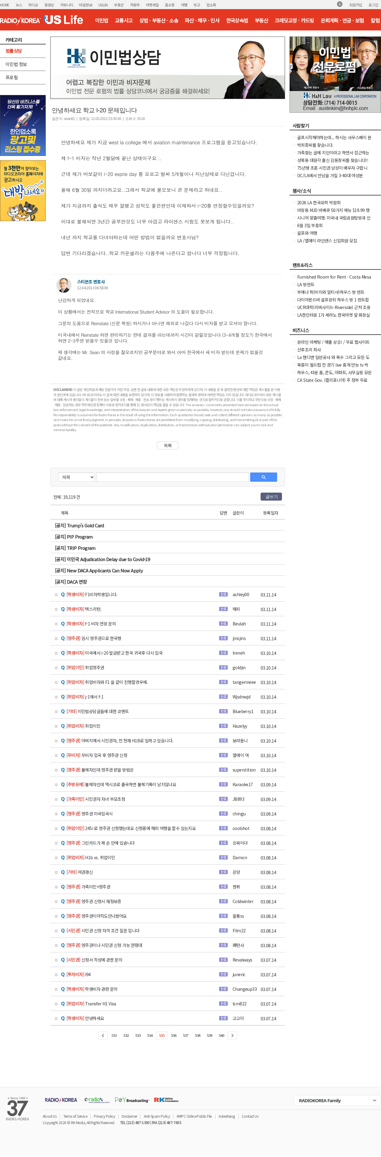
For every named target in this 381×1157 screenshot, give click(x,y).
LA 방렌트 (305, 284)
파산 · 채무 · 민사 (202, 20)
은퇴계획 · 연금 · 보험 (342, 20)
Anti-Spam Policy (157, 1116)
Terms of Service (75, 1116)
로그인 (373, 4)
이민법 (101, 20)
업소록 (211, 4)
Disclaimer (129, 1116)
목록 (168, 445)
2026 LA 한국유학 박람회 (318, 202)
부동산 (118, 4)
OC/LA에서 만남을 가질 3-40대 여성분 (330, 175)
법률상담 (13, 50)
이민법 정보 (16, 64)
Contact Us (250, 1116)
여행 (184, 4)
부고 (197, 4)
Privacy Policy (104, 1116)
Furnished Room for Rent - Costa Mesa (334, 277)
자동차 (135, 4)
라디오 (33, 4)
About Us (49, 1116)
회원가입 (355, 4)
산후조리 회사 (309, 349)
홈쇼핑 (169, 4)
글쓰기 (271, 496)
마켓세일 (152, 4)
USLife (103, 4)
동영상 (49, 4)
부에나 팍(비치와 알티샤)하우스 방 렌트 (331, 292)
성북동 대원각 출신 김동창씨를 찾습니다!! (332, 160)
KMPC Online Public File (194, 1116)
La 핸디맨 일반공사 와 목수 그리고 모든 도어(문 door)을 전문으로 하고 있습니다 (333, 360)
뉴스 (19, 4)
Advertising (227, 1116)
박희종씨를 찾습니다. (315, 145)
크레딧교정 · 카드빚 (294, 20)
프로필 (11, 77)
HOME (4, 4)
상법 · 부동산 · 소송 (158, 20)
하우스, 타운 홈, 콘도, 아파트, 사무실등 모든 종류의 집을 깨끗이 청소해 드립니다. (334, 375)
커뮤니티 (66, 4)
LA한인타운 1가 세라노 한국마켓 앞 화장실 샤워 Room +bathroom (333, 318)
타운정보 (85, 4)
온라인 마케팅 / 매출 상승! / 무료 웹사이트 (333, 342)
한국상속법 (237, 20)
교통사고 (124, 20)
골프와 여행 (307, 233)
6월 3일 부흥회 (310, 225)
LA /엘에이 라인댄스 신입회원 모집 (327, 240)
